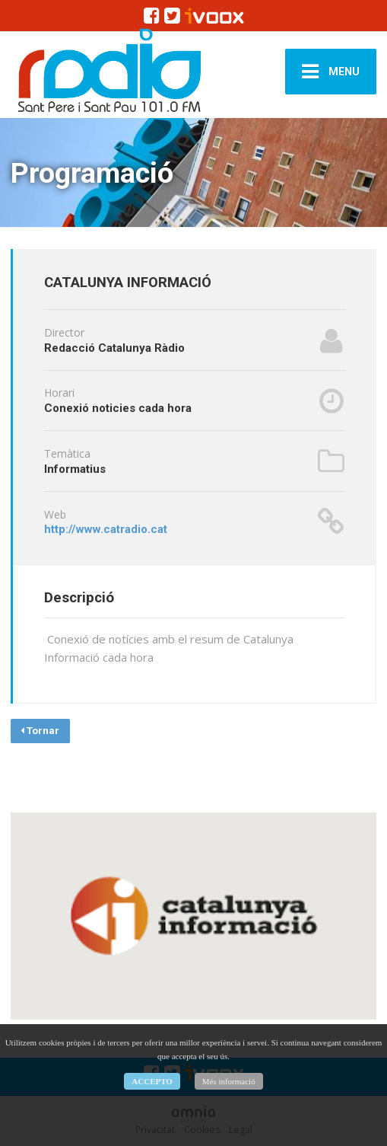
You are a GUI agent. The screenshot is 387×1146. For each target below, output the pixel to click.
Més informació (228, 1081)
